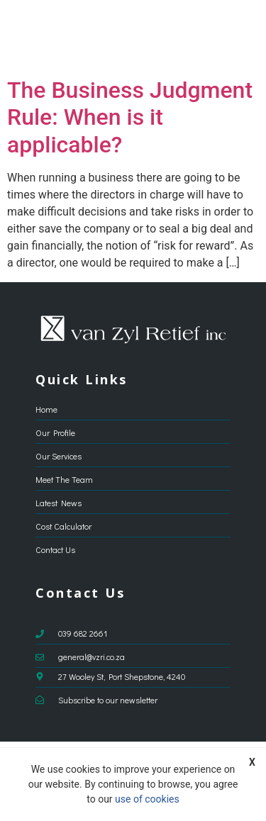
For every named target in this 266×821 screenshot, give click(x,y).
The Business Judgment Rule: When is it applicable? (130, 117)
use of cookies (147, 799)
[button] (242, 35)
